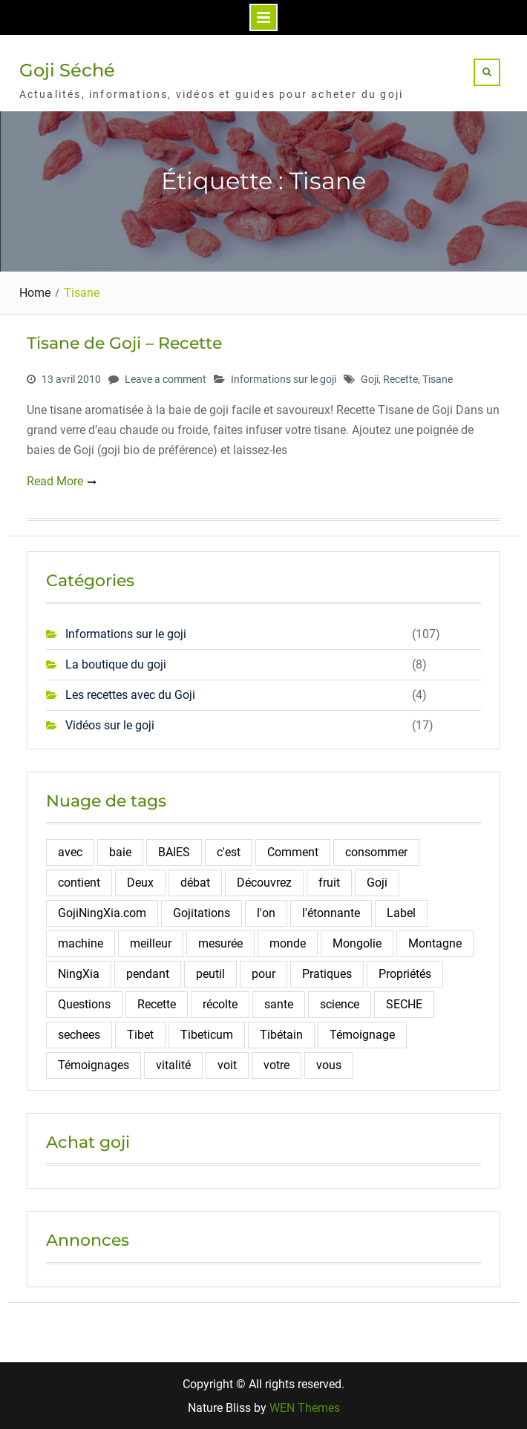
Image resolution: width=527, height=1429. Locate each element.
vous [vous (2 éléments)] (328, 1065)
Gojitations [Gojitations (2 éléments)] (201, 913)
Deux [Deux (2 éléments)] (140, 883)
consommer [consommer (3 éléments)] (376, 852)
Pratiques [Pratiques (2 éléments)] (327, 974)
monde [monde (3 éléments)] (287, 943)
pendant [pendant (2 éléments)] (147, 974)
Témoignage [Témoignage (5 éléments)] (362, 1035)
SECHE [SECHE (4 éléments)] (404, 1004)
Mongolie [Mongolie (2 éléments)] (357, 943)
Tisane (437, 379)
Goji (370, 379)
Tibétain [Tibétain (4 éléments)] (281, 1035)
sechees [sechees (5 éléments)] (79, 1035)
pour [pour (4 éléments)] (263, 974)
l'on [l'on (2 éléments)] (266, 913)
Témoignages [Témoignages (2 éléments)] (93, 1065)
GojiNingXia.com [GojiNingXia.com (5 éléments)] (102, 913)
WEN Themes (304, 1408)
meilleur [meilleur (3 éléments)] (150, 943)
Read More (55, 481)
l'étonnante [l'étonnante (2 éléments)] (331, 913)
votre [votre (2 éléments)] (276, 1065)
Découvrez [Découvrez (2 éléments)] (264, 883)
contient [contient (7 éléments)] (79, 883)
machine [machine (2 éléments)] (80, 943)
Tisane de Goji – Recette (124, 343)
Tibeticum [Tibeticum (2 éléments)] (206, 1035)
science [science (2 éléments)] (339, 1004)
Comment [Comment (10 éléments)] (292, 852)
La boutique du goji (115, 664)
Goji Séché (67, 70)
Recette (400, 379)
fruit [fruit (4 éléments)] (329, 883)
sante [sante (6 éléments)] (278, 1004)
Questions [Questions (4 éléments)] (84, 1004)
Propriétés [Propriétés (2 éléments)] (405, 974)
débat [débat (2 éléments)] (195, 883)
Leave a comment (165, 379)
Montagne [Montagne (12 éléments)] (435, 943)
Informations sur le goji (283, 379)
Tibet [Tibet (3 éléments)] (140, 1035)
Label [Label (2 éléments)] (401, 913)
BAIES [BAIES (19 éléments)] (174, 852)
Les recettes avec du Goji (130, 695)
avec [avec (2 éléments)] (70, 852)
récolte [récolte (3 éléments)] (220, 1004)
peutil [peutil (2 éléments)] (210, 974)
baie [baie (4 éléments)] (120, 852)
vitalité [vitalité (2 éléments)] (173, 1065)
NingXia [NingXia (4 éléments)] (78, 974)
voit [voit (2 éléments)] (227, 1065)
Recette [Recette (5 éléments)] (156, 1004)
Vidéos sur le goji (109, 725)
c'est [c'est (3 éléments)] (228, 852)
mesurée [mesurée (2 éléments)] (220, 943)
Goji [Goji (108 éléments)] (377, 883)
